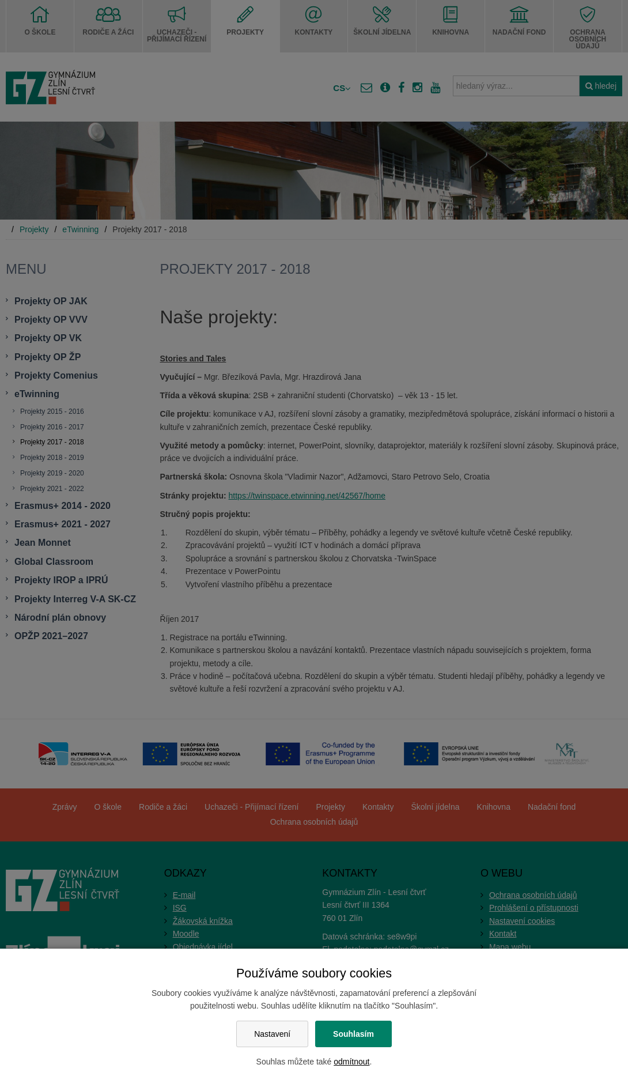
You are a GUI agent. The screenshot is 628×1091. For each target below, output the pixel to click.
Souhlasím (353, 1034)
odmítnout (351, 1061)
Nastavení (272, 1034)
